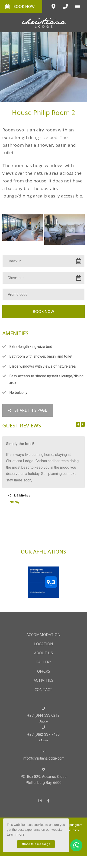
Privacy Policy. (69, 830)
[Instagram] (40, 800)
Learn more (15, 834)
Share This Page (27, 410)
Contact (43, 689)
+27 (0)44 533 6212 (43, 715)
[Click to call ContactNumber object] (65, 6)
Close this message (36, 844)
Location (43, 643)
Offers (43, 671)
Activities (43, 680)
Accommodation (43, 634)
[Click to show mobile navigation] (79, 6)
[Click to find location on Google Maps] (53, 6)
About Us (43, 653)
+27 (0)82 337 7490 (43, 734)
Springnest (75, 825)
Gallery (43, 662)
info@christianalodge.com (43, 758)
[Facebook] (48, 800)
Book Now (20, 6)
